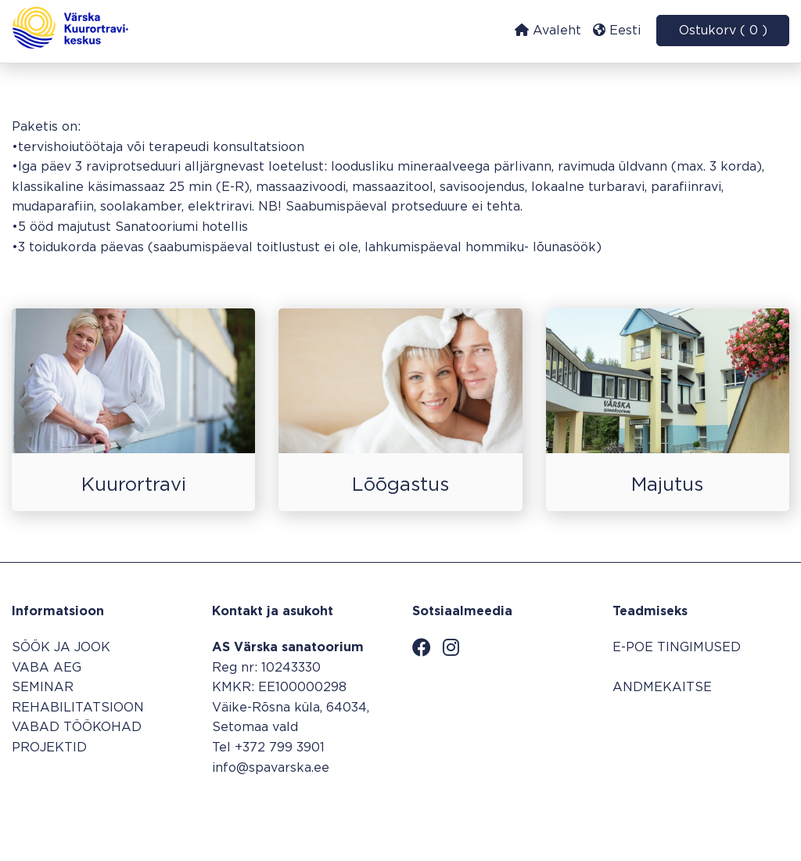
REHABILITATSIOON (78, 708)
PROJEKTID (49, 748)
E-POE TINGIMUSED (676, 648)
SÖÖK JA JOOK (61, 648)
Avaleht (548, 30)
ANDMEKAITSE (662, 687)
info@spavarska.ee (270, 768)
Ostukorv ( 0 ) (723, 31)
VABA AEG (46, 668)
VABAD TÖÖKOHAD (77, 727)
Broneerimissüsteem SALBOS (695, 811)
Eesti (617, 30)
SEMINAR (43, 687)
